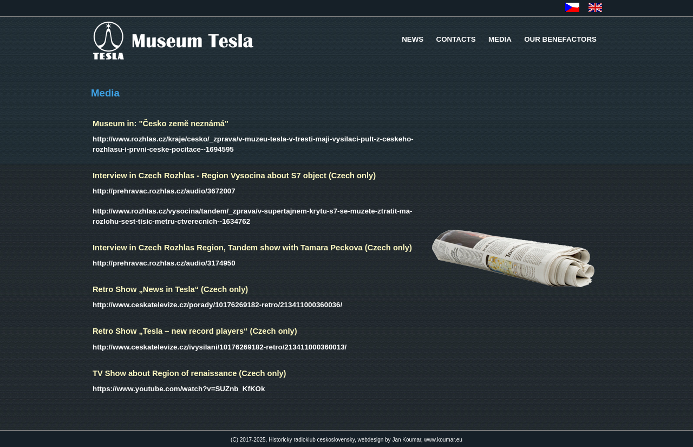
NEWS (412, 39)
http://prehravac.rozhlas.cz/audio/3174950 (164, 263)
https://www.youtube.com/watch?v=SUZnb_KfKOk (179, 389)
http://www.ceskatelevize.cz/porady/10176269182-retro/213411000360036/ (217, 305)
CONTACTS (456, 39)
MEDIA (500, 39)
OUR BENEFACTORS (560, 39)
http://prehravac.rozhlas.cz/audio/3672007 (164, 191)
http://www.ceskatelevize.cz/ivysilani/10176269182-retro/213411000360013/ (219, 347)
